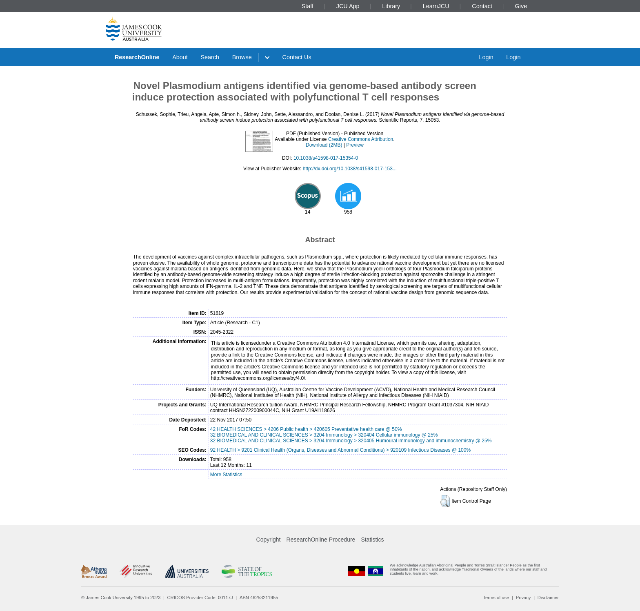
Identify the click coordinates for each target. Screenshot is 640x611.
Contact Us (296, 57)
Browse (242, 57)
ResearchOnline (137, 57)
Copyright (268, 539)
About (180, 57)
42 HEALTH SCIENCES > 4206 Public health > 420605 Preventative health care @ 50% (306, 429)
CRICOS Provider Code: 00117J (200, 597)
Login (486, 57)
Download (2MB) (324, 145)
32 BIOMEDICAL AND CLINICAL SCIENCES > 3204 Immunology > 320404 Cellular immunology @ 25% (324, 435)
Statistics (372, 539)
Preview (355, 145)
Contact (482, 6)
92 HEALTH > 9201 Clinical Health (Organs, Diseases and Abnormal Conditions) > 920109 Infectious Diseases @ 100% (340, 450)
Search (209, 57)
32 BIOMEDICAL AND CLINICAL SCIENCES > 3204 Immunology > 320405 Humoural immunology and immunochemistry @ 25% (351, 441)
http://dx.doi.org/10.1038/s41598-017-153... (350, 169)
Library (391, 6)
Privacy (523, 597)
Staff (307, 6)
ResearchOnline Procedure (321, 539)
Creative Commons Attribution (360, 139)
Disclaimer (548, 597)
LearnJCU (436, 6)
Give (521, 6)
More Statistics (226, 474)
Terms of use (496, 597)
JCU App (348, 6)
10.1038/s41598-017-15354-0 (325, 158)
